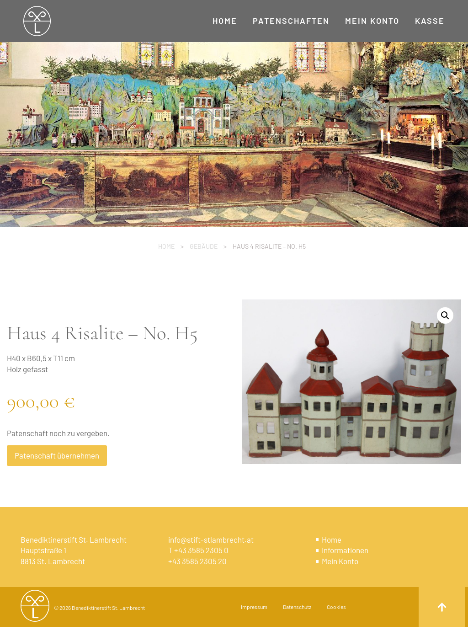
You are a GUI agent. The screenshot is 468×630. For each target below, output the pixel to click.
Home (166, 246)
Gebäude (204, 246)
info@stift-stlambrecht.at (211, 539)
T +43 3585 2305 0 (198, 550)
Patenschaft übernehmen (57, 455)
